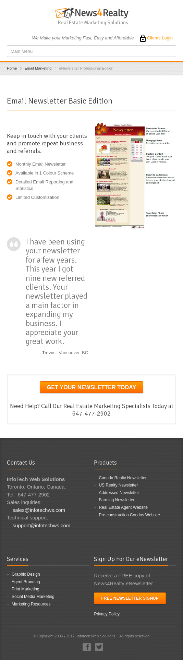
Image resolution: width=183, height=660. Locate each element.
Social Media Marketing (33, 596)
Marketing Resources (31, 604)
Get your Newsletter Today (91, 387)
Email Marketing (37, 68)
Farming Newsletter (116, 499)
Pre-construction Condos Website (129, 515)
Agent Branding (26, 581)
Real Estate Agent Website (123, 507)
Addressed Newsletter (119, 492)
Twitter (99, 647)
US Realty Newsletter (118, 485)
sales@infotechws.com (39, 510)
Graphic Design (26, 574)
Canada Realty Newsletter (122, 478)
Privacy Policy (107, 614)
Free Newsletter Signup (129, 598)
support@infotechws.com (42, 525)
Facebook (87, 647)
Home (12, 68)
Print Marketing (25, 589)
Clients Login (156, 37)
